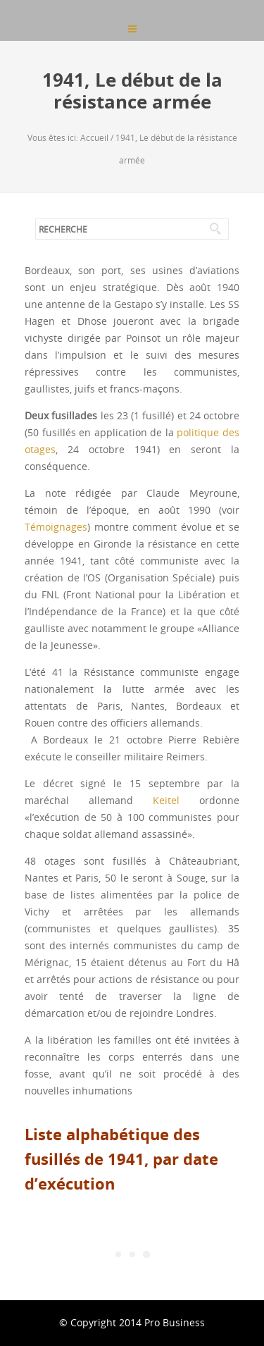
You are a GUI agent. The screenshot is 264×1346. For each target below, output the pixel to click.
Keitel (166, 800)
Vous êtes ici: (53, 137)
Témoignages (56, 526)
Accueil (94, 137)
